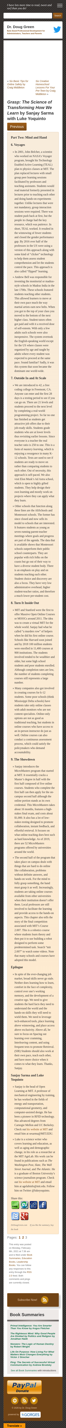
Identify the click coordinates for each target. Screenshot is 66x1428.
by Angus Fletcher (31, 1327)
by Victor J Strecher (32, 1354)
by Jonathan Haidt (32, 1336)
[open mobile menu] (59, 5)
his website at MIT (37, 1129)
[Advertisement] (33, 60)
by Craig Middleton (17, 84)
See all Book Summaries (24, 1370)
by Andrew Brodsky (32, 1363)
